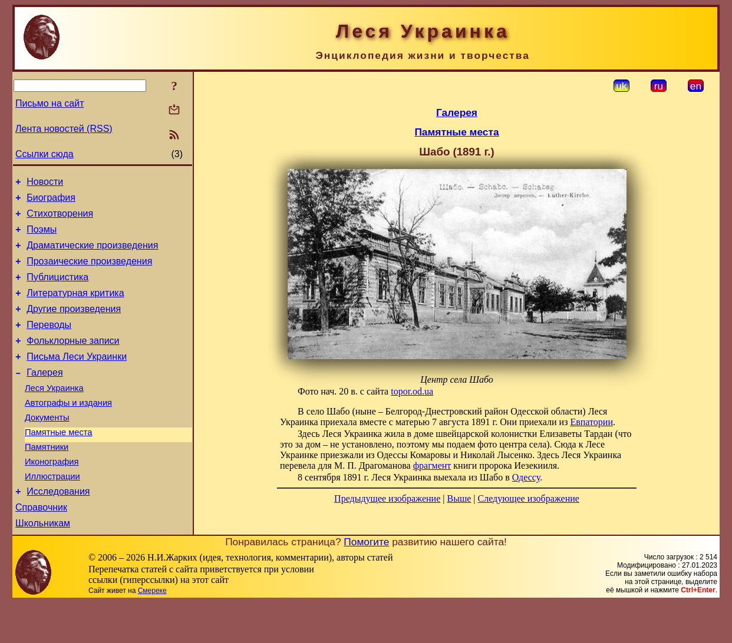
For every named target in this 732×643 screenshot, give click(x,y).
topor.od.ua (412, 391)
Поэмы (42, 236)
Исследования (58, 528)
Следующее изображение (528, 498)
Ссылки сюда (44, 154)
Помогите (366, 582)
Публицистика (57, 289)
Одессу (526, 477)
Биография (51, 201)
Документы (47, 445)
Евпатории (591, 422)
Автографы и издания (68, 429)
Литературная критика (75, 307)
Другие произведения (74, 325)
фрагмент (432, 465)
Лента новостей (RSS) (64, 129)
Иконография (51, 495)
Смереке (152, 631)
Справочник (41, 546)
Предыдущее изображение (387, 498)
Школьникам (42, 564)
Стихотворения (60, 219)
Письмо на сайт (49, 103)
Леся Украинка (54, 412)
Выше (459, 498)
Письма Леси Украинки (77, 378)
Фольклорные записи (73, 360)
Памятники (46, 478)
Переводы (49, 342)
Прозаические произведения (89, 272)
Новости (45, 183)
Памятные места (59, 462)
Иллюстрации (52, 511)
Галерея (44, 395)
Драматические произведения (92, 254)
